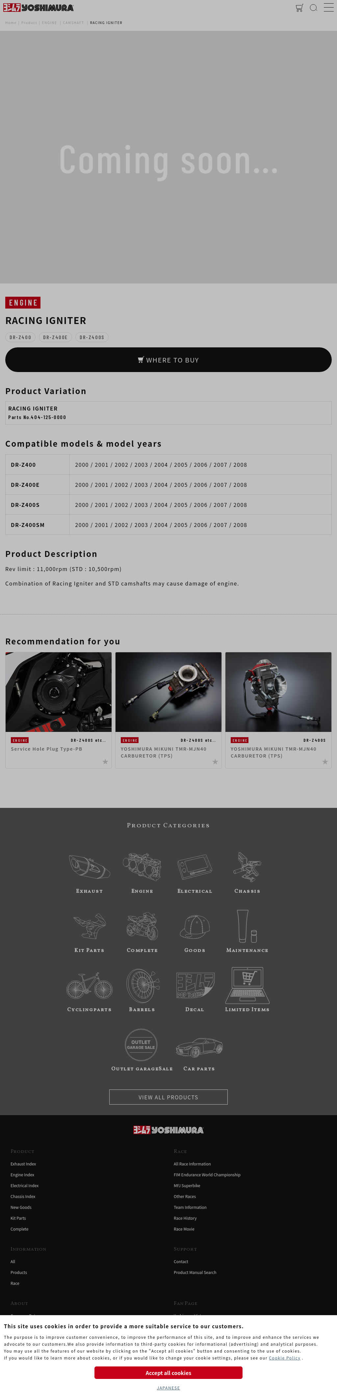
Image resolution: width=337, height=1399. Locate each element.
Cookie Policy (284, 1358)
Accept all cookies (168, 1373)
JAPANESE (168, 1387)
